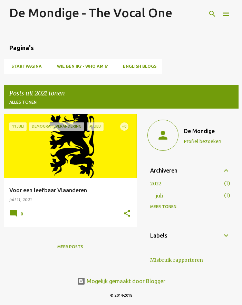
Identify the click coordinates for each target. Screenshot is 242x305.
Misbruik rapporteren (176, 260)
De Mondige (199, 131)
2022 (156, 184)
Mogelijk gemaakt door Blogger (121, 281)
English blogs (137, 66)
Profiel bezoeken (202, 141)
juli (159, 196)
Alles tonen (23, 102)
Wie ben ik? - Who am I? (80, 66)
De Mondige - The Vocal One (90, 13)
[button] (127, 214)
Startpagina (24, 66)
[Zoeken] (212, 14)
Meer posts (70, 246)
